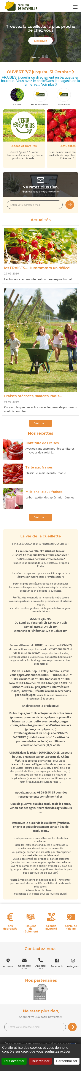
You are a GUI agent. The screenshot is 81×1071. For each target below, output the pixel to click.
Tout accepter (14, 1061)
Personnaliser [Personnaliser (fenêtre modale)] (66, 1061)
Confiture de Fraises (42, 443)
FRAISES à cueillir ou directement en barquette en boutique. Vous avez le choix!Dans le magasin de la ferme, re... (40, 81)
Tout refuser (40, 1061)
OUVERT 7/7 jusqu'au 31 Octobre (40, 72)
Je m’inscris (69, 204)
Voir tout (40, 423)
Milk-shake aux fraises (43, 492)
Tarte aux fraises (39, 467)
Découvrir (40, 40)
